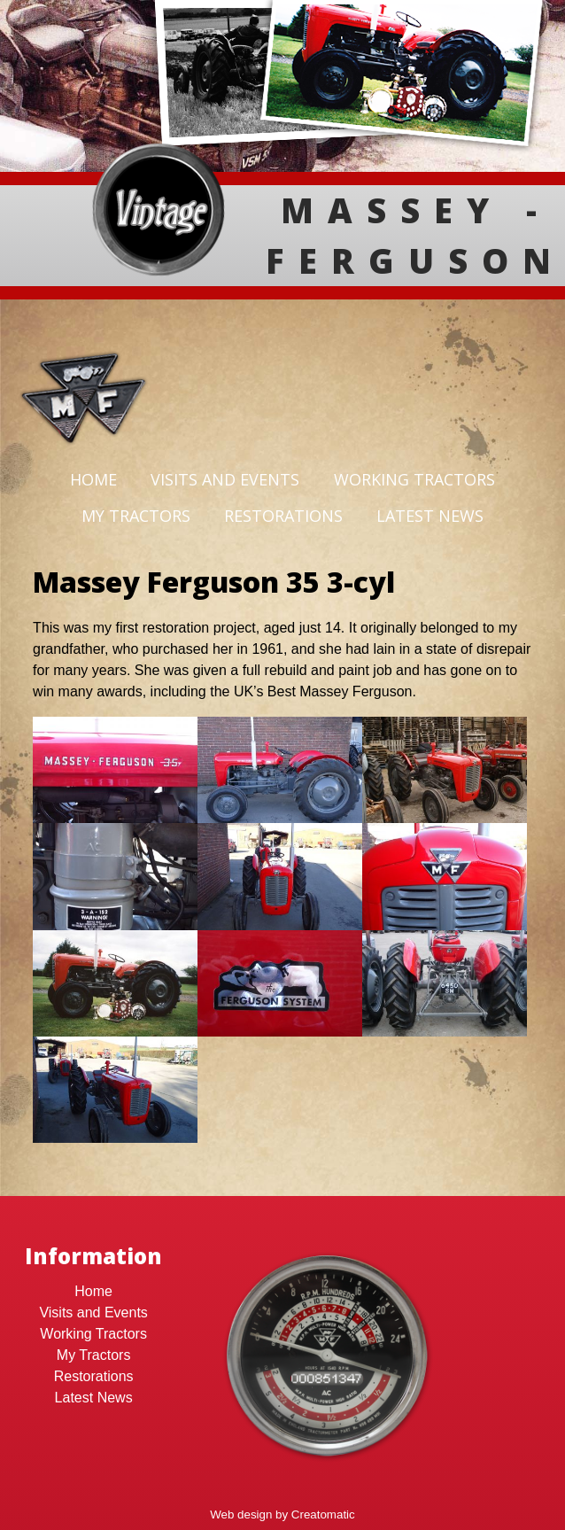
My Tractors (135, 515)
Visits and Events (225, 479)
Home (93, 479)
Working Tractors (414, 479)
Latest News (430, 515)
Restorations (283, 515)
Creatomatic (323, 1514)
